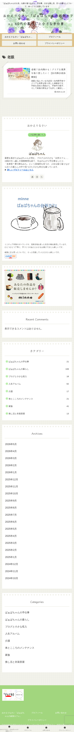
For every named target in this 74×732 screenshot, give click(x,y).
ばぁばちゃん (37, 153)
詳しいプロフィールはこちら (20, 170)
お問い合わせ (61, 713)
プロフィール (37, 713)
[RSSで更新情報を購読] (41, 177)
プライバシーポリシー (37, 720)
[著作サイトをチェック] (32, 177)
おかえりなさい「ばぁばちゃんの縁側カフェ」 (13, 714)
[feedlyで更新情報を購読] (37, 177)
